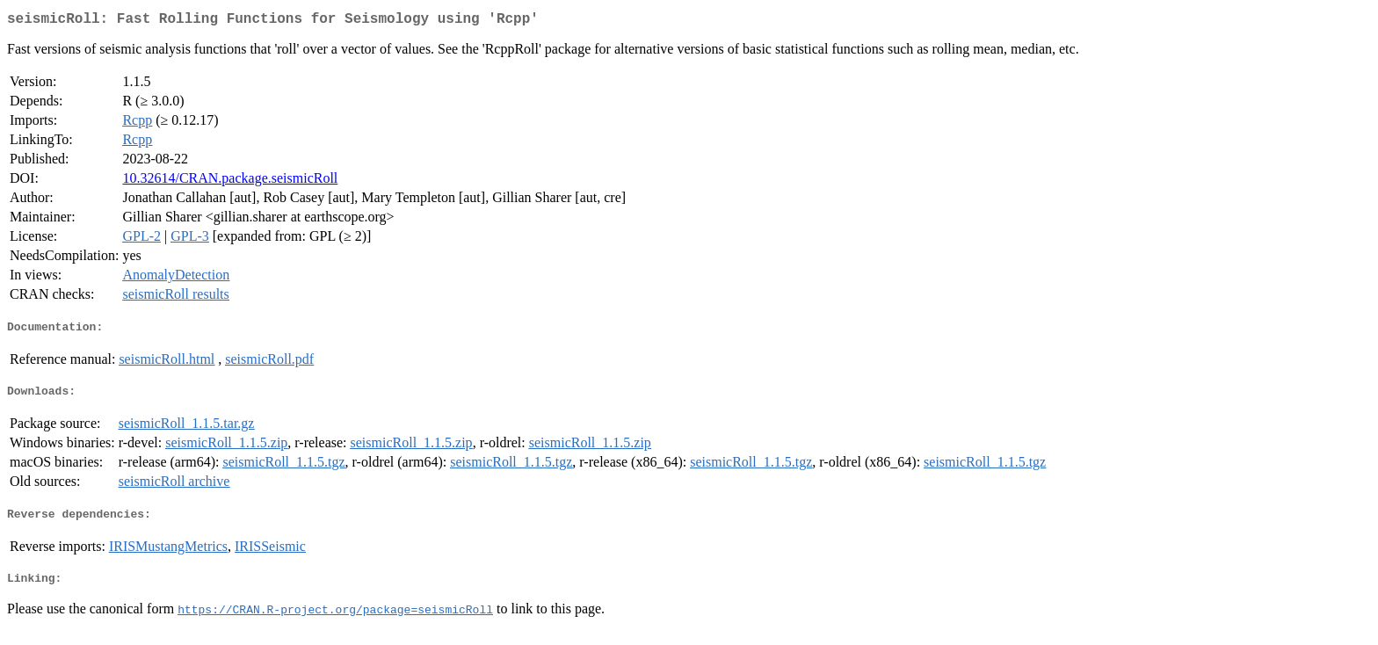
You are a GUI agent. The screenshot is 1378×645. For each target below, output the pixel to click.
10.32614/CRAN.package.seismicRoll (229, 181)
